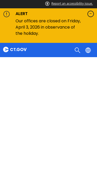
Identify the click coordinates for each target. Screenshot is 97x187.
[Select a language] (88, 50)
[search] (78, 50)
